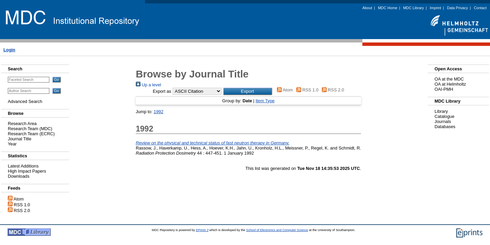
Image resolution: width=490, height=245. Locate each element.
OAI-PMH (444, 89)
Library (441, 111)
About (367, 8)
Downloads (18, 176)
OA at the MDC (449, 79)
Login (9, 49)
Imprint (435, 8)
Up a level (148, 84)
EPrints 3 (202, 230)
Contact (480, 8)
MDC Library (413, 8)
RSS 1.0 (22, 204)
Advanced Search (25, 101)
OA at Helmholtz (450, 84)
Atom (19, 199)
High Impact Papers (27, 171)
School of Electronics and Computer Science (277, 230)
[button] (247, 91)
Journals (443, 121)
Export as (162, 91)
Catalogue (444, 116)
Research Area (22, 123)
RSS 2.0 (22, 210)
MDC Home (387, 8)
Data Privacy (457, 8)
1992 (158, 111)
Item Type (265, 100)
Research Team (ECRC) (31, 133)
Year (12, 143)
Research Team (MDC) (30, 128)
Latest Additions (23, 166)
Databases (445, 126)
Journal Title (19, 138)
